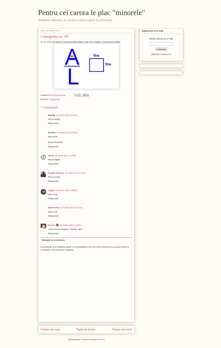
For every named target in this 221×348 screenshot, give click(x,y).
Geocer (51, 225)
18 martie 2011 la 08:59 (65, 155)
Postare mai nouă (50, 329)
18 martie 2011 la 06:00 (67, 132)
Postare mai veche (122, 329)
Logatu (51, 190)
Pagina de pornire (85, 329)
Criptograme (54, 99)
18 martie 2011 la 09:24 (75, 173)
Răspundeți (53, 123)
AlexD (51, 155)
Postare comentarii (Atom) (93, 339)
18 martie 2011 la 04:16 (67, 115)
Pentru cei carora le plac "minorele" (91, 12)
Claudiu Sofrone (56, 173)
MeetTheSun (54, 207)
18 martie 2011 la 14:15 (71, 207)
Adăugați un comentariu (53, 240)
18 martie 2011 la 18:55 (70, 225)
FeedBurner (165, 54)
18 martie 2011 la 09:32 (66, 190)
